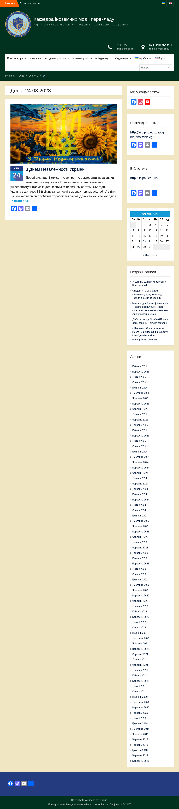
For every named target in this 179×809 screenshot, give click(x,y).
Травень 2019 (140, 744)
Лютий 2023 (139, 569)
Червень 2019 (140, 739)
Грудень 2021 (140, 633)
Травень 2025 (140, 425)
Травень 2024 (140, 489)
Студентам (121, 58)
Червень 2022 (140, 601)
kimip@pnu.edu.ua (125, 48)
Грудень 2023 (140, 515)
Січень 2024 (139, 510)
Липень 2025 (139, 414)
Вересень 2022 (140, 595)
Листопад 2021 (141, 638)
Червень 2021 (140, 665)
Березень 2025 (140, 435)
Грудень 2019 (140, 723)
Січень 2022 (139, 627)
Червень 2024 (140, 483)
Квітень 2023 (139, 558)
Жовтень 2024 (140, 462)
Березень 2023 (140, 563)
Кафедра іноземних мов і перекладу (74, 19)
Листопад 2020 (141, 702)
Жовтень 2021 (140, 643)
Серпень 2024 (140, 473)
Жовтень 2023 (140, 526)
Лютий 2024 (139, 505)
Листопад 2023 (141, 521)
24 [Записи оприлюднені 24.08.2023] (150, 241)
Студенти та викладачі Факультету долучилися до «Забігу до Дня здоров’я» (147, 294)
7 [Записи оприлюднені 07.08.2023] (133, 230)
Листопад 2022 (141, 585)
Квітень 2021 (139, 675)
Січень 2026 (139, 382)
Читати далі (20, 201)
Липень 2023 (139, 542)
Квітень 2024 (139, 494)
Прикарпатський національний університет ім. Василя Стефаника (85, 804)
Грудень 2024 (140, 451)
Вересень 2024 (140, 467)
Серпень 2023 (140, 537)
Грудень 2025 (140, 387)
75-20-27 (121, 45)
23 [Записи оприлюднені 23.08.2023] (144, 241)
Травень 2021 (140, 670)
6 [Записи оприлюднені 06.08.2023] (167, 225)
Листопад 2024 (141, 457)
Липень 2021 (139, 659)
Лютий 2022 (139, 622)
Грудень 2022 (140, 579)
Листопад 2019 (141, 728)
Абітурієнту (101, 58)
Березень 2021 (140, 680)
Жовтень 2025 (140, 398)
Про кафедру (15, 58)
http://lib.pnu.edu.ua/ (144, 178)
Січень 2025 (139, 446)
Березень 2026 (140, 371)
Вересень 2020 (140, 707)
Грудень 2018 (140, 750)
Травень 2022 (140, 606)
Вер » (154, 255)
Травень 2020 (140, 712)
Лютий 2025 (139, 441)
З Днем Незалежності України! (56, 169)
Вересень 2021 (140, 649)
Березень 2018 (140, 760)
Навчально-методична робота (48, 58)
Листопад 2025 (141, 393)
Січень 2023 (139, 574)
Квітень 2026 (139, 366)
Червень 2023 (140, 547)
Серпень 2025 (140, 409)
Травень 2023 (140, 553)
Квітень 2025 (139, 430)
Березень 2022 (140, 617)
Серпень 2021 (140, 654)
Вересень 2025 (140, 403)
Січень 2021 (139, 691)
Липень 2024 (139, 478)
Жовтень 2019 (140, 734)
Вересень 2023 (140, 531)
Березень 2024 (140, 499)
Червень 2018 (140, 755)
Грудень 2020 (140, 696)
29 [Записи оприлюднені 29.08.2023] (138, 247)
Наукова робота (82, 58)
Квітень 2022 (139, 611)
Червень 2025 (140, 419)
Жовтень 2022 (140, 590)
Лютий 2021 (139, 686)
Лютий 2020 (139, 718)
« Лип (146, 255)
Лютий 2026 (139, 377)
